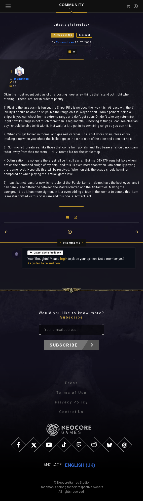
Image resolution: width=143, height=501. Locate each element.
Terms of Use (71, 392)
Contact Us (71, 412)
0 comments (71, 242)
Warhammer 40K (63, 35)
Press (71, 383)
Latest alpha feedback (45, 252)
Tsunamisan (65, 42)
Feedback (85, 35)
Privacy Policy (71, 402)
